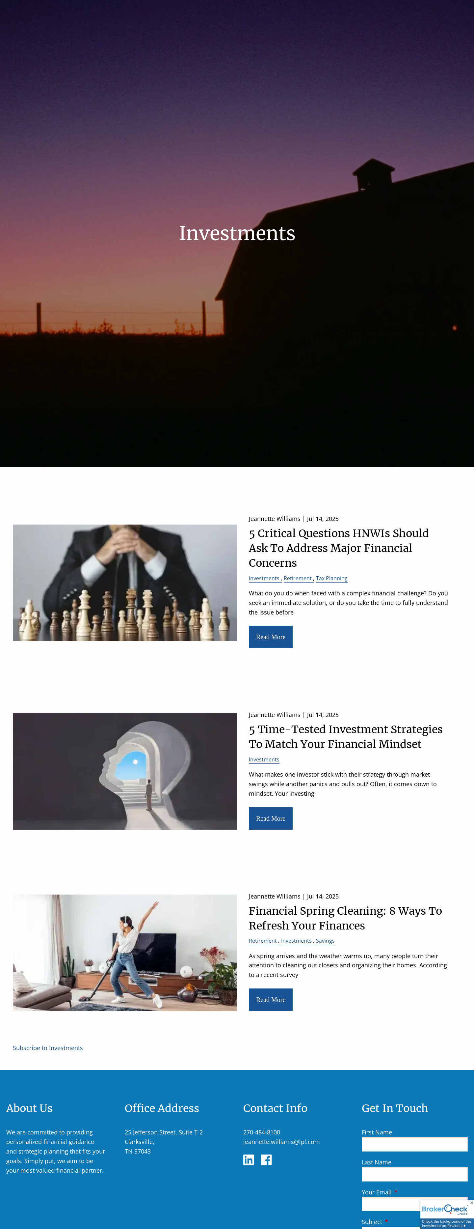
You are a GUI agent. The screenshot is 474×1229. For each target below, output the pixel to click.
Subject (402, 1222)
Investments (264, 578)
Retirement (298, 578)
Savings (325, 940)
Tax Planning (332, 578)
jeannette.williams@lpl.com (281, 1142)
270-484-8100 (261, 1132)
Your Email (407, 1192)
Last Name (376, 1162)
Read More (270, 637)
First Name (377, 1132)
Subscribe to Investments (48, 1048)
